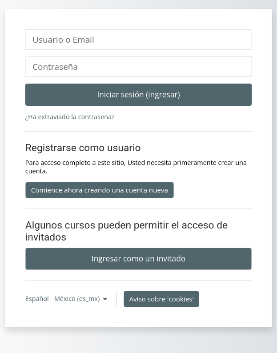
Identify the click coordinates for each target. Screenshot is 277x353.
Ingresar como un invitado (138, 258)
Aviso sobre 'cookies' (161, 298)
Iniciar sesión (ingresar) (138, 94)
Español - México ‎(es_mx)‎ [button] (63, 298)
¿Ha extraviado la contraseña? (70, 116)
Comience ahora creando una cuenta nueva (99, 189)
